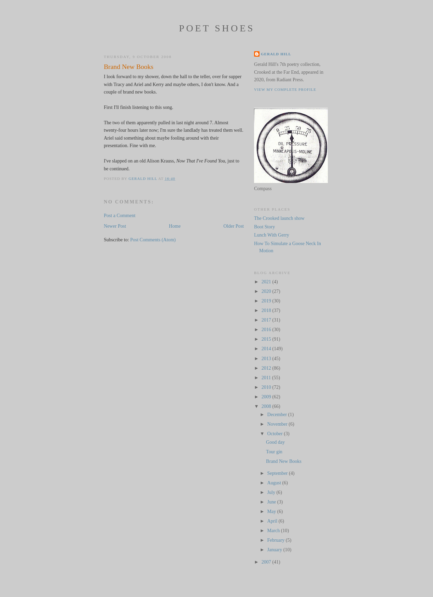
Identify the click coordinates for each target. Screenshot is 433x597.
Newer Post (115, 226)
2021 (267, 281)
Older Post (233, 226)
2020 (267, 291)
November (278, 424)
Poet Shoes (217, 28)
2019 (267, 300)
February (276, 540)
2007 (267, 562)
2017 (267, 320)
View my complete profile (285, 89)
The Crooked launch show (279, 218)
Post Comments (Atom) (153, 239)
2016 (267, 329)
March (274, 530)
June (272, 501)
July (272, 492)
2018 (267, 310)
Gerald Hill (276, 54)
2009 (267, 396)
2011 (267, 377)
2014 (267, 348)
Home (175, 226)
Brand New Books (284, 461)
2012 (267, 368)
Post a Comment (120, 215)
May (272, 511)
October (275, 433)
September (278, 473)
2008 (267, 406)
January (275, 549)
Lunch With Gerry (271, 235)
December (277, 414)
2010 (267, 387)
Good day (275, 442)
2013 (267, 358)
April (273, 521)
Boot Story (264, 226)
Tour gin (274, 451)
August (274, 482)
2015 (267, 339)
